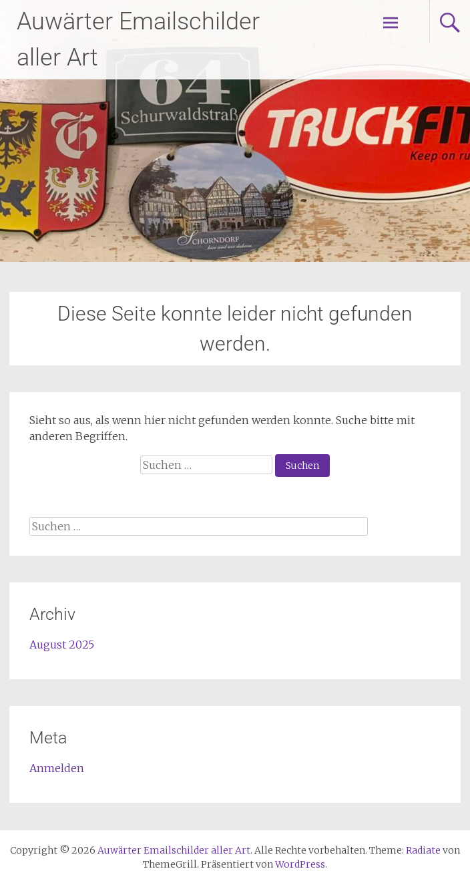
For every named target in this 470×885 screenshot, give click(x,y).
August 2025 (61, 644)
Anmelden (56, 768)
